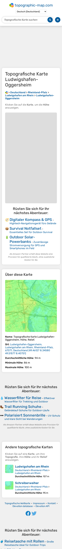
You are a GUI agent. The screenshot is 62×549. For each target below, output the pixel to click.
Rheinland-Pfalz (39, 470)
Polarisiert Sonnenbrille (24, 415)
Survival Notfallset (25, 228)
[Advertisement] (31, 46)
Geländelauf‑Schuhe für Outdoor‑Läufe (26, 410)
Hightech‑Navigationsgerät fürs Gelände (33, 223)
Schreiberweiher (27, 483)
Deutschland (22, 470)
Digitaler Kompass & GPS (31, 219)
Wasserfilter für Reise (22, 398)
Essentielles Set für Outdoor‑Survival (31, 232)
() (29, 349)
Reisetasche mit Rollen (24, 541)
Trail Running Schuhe (22, 406)
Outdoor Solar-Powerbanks (22, 239)
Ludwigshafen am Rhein (32, 466)
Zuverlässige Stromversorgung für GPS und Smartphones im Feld (29, 245)
